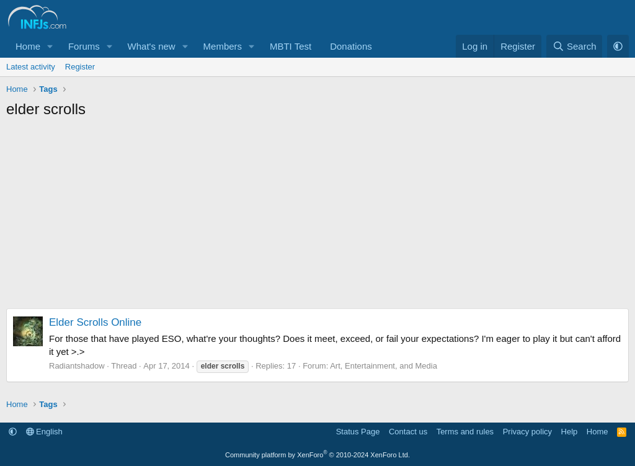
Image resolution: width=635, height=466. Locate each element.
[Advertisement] (317, 218)
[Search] (574, 46)
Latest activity (30, 66)
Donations (351, 46)
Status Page (358, 431)
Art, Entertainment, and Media (383, 365)
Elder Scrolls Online (95, 322)
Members (222, 46)
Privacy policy (527, 431)
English (44, 431)
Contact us (408, 431)
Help (569, 431)
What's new (151, 46)
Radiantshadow (77, 365)
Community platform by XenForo (317, 455)
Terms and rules (465, 431)
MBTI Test (290, 46)
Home (28, 46)
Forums (84, 46)
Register (80, 66)
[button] (50, 46)
